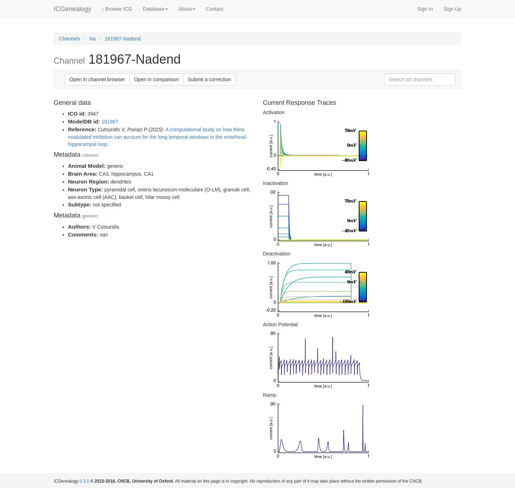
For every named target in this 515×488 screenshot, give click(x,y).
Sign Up (452, 9)
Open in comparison (156, 79)
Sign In (425, 9)
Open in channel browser (97, 79)
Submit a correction (209, 79)
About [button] (187, 9)
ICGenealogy (72, 9)
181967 (110, 122)
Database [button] (155, 9)
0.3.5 (84, 481)
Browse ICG (117, 9)
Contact (214, 9)
